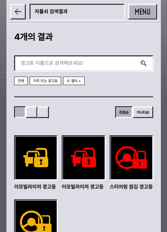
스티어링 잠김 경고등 (131, 187)
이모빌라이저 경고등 (35, 187)
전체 (21, 81)
